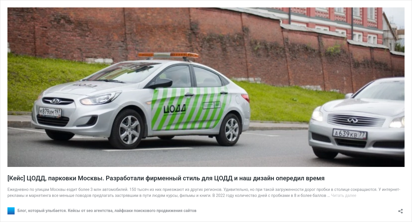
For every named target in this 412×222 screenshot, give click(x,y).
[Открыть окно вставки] (401, 209)
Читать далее (343, 195)
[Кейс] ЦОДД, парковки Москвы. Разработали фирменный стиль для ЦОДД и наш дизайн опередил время (166, 178)
